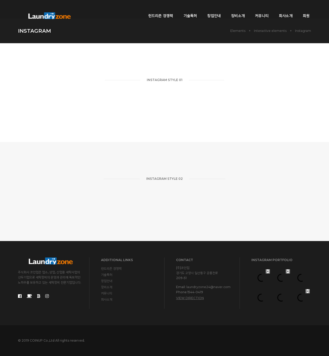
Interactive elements (270, 31)
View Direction (190, 298)
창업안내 (210, 9)
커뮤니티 (258, 9)
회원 (302, 9)
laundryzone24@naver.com (208, 287)
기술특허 (186, 9)
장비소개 (234, 9)
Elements (237, 31)
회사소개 (282, 9)
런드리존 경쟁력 (157, 9)
